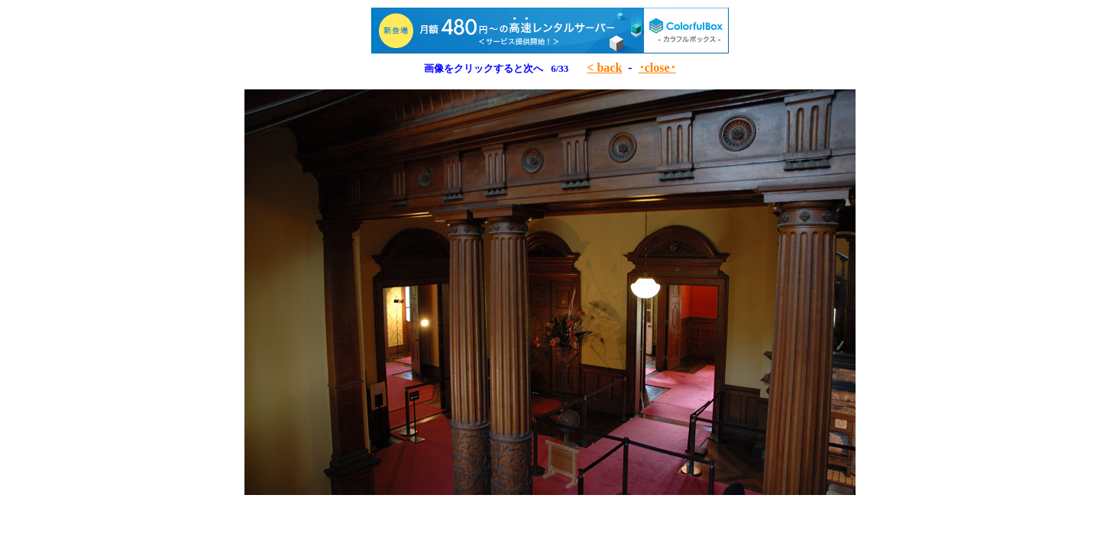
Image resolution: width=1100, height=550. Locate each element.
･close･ (657, 67)
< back (604, 67)
